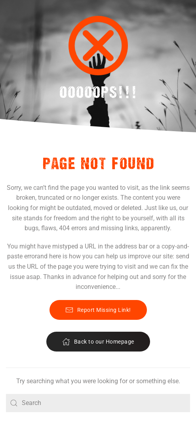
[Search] (98, 403)
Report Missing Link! (98, 310)
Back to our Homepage (98, 342)
